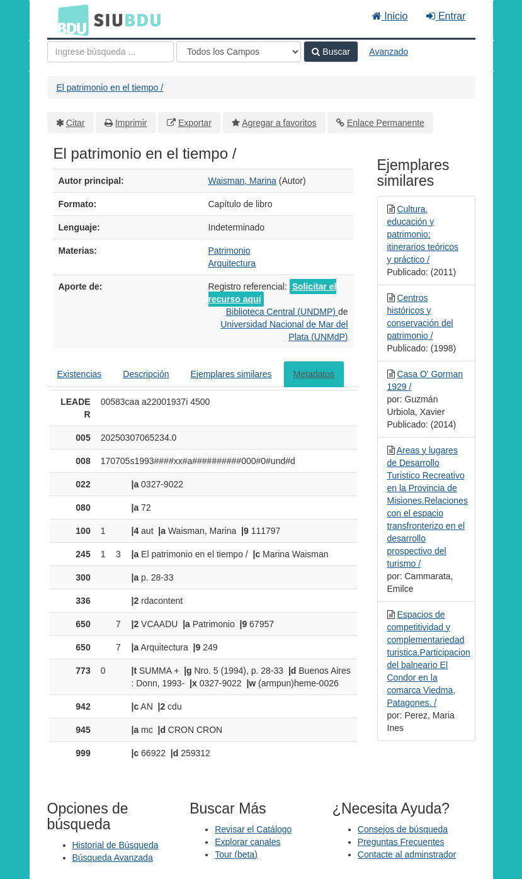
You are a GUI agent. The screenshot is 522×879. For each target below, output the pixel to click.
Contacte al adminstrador (407, 854)
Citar (75, 123)
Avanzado (388, 52)
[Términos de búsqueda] (110, 51)
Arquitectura (232, 263)
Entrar (445, 16)
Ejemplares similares (230, 374)
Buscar (330, 52)
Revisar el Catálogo (253, 829)
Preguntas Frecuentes (401, 842)
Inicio (390, 16)
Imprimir (131, 123)
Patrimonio (229, 251)
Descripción (146, 374)
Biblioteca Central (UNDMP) (282, 312)
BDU (70, 19)
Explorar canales (247, 842)
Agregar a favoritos (279, 123)
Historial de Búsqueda (115, 845)
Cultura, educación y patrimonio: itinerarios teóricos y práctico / (423, 234)
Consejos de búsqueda (403, 829)
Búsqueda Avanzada (112, 858)
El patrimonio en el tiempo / (110, 87)
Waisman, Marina (242, 181)
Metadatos (313, 374)
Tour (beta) (236, 854)
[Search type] (238, 51)
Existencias (79, 374)
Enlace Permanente (385, 123)
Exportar (195, 123)
